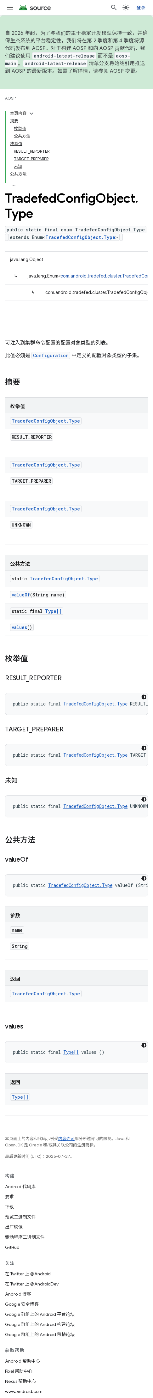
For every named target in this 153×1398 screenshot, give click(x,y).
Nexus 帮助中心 (20, 1381)
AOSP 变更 (122, 71)
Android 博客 (18, 1294)
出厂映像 (14, 1227)
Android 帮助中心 (22, 1361)
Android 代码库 (20, 1186)
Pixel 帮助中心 (18, 1371)
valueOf (21, 595)
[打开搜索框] (114, 7)
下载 (9, 1207)
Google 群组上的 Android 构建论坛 (40, 1324)
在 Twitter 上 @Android (28, 1274)
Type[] (53, 611)
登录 (141, 7)
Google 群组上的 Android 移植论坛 (40, 1334)
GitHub (12, 1247)
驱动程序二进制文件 (25, 1237)
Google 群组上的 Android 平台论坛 (40, 1314)
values (19, 627)
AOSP (10, 98)
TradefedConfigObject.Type (80, 237)
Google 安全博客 (22, 1304)
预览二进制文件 (20, 1217)
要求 (9, 1197)
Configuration (51, 355)
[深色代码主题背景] (144, 697)
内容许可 (66, 1138)
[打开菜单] (10, 7)
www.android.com (23, 1391)
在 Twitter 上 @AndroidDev (32, 1284)
